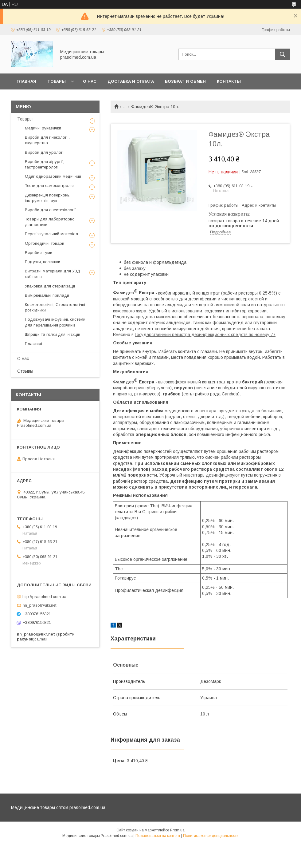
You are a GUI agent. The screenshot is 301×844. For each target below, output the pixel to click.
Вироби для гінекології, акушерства (47, 140)
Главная (26, 81)
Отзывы (25, 371)
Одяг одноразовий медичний (53, 176)
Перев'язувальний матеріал (51, 234)
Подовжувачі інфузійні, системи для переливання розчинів (55, 322)
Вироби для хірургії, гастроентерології (44, 164)
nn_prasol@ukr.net (39, 605)
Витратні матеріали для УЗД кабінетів (52, 274)
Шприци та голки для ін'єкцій (52, 334)
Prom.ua (177, 830)
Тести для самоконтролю (49, 185)
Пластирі (33, 343)
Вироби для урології (45, 152)
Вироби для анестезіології (50, 210)
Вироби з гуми (38, 252)
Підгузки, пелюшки (42, 262)
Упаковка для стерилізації (50, 286)
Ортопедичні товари (44, 243)
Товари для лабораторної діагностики (50, 222)
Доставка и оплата (131, 81)
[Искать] (282, 54)
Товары (56, 81)
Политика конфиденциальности (211, 836)
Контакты (229, 81)
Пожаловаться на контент (157, 836)
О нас (89, 81)
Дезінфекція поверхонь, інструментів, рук (47, 198)
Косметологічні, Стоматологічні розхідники (55, 307)
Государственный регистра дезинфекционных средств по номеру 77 (205, 334)
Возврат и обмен (185, 81)
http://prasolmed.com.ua (44, 596)
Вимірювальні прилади (47, 295)
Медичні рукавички (43, 128)
